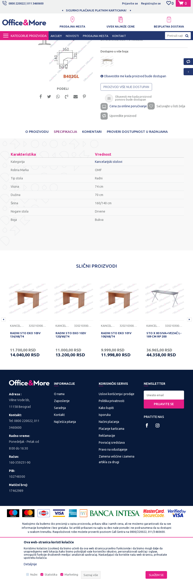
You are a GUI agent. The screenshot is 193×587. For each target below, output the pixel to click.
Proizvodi (29, 44)
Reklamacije (107, 477)
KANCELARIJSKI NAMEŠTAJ (57, 44)
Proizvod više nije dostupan (126, 127)
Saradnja (60, 450)
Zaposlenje (62, 443)
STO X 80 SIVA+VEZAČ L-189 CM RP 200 (164, 377)
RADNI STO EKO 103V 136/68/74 (25, 377)
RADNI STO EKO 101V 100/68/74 (116, 377)
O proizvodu (37, 174)
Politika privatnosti (111, 443)
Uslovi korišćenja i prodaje (116, 436)
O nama (59, 436)
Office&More (10, 44)
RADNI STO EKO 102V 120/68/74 (71, 377)
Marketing (71, 574)
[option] (61, 90)
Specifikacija (65, 174)
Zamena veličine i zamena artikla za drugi (116, 501)
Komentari (92, 174)
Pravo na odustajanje (113, 491)
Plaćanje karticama (111, 471)
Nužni (33, 574)
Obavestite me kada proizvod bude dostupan (133, 117)
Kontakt (59, 457)
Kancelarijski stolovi (91, 44)
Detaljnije (30, 564)
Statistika (51, 574)
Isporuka (105, 457)
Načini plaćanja (109, 464)
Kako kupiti (106, 450)
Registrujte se (151, 3)
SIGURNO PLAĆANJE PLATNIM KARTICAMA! (116, 10)
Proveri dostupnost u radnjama (137, 174)
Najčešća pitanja (65, 464)
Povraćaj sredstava (112, 484)
